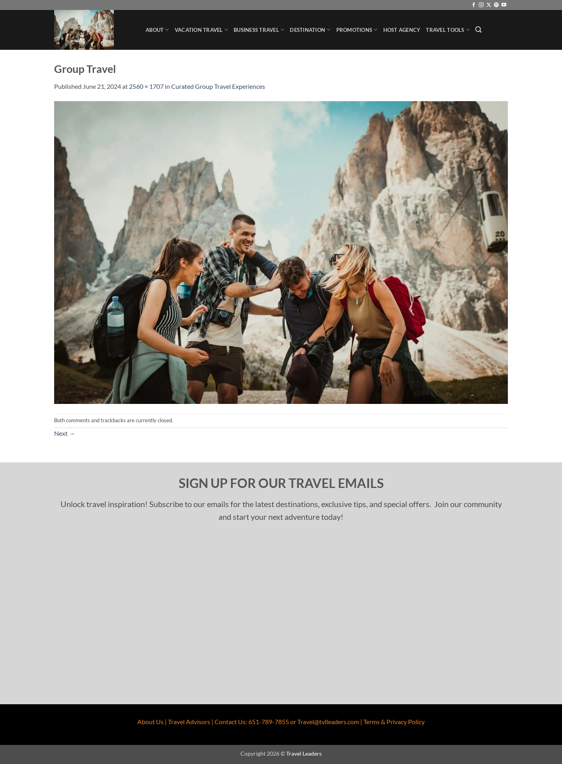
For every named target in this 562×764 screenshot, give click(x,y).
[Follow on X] (488, 5)
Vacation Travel (201, 29)
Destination (310, 29)
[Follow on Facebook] (473, 5)
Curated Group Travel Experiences (218, 86)
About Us (150, 721)
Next (64, 433)
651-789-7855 (268, 721)
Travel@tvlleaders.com (328, 721)
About (157, 29)
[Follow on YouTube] (504, 5)
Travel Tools (448, 29)
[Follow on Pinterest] (496, 5)
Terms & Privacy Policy (394, 721)
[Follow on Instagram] (481, 5)
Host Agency (402, 30)
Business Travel (259, 29)
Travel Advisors (189, 721)
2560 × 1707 (146, 86)
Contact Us (230, 721)
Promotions (357, 29)
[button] (478, 29)
